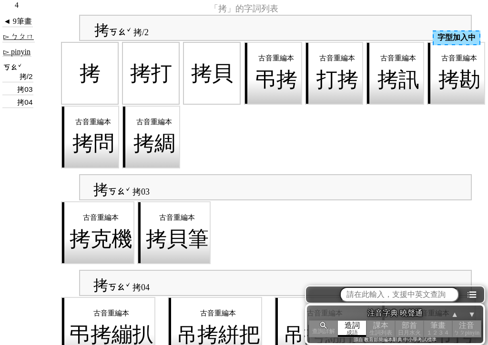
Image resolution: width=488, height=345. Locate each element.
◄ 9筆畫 (17, 21)
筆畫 (438, 328)
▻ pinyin (16, 52)
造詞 (352, 328)
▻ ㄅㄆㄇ (18, 36)
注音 (466, 328)
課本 (380, 328)
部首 (409, 328)
